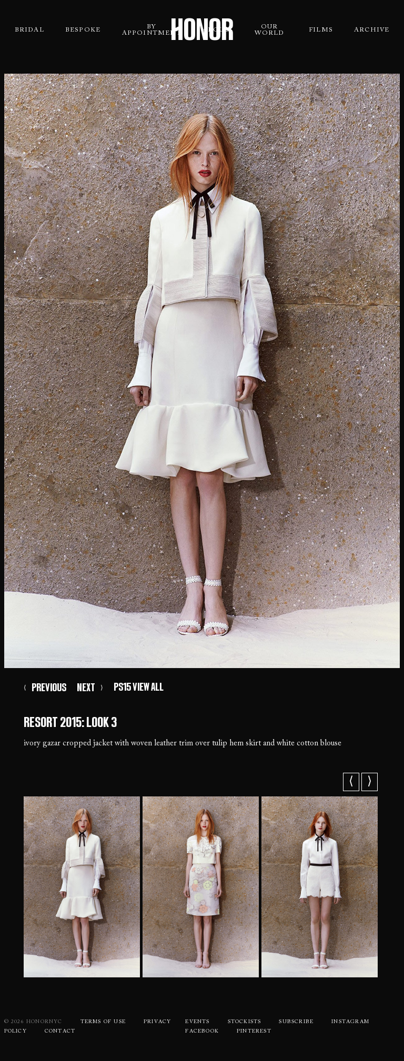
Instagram (350, 1022)
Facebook (202, 1031)
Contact (60, 1031)
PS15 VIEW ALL (139, 687)
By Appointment (151, 30)
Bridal (29, 30)
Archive (371, 30)
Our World (270, 30)
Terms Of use (103, 1022)
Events (197, 1022)
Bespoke (82, 30)
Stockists (244, 1022)
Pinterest (254, 1031)
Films (321, 30)
